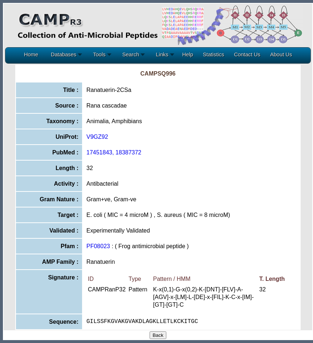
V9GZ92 (97, 137)
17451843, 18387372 (113, 152)
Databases (65, 54)
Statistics (213, 54)
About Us (281, 54)
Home (31, 54)
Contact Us (247, 54)
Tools (100, 54)
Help (187, 54)
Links (163, 54)
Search (132, 54)
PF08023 (98, 246)
